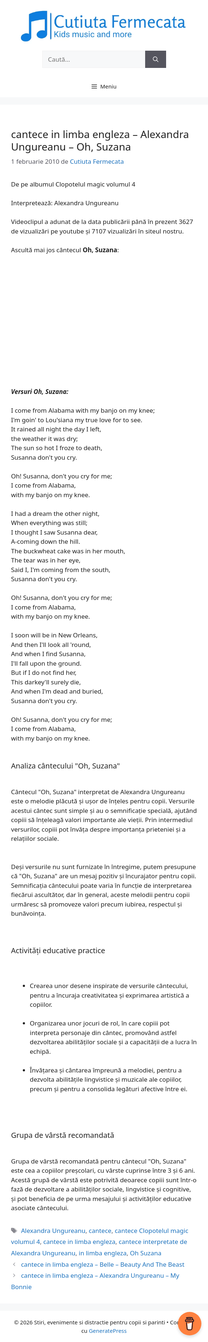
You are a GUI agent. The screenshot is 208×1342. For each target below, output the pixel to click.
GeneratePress (108, 1330)
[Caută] (155, 59)
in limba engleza (102, 1253)
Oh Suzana (146, 1253)
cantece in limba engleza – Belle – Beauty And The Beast (102, 1264)
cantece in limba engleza (79, 1241)
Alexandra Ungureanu (53, 1230)
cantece (100, 1230)
